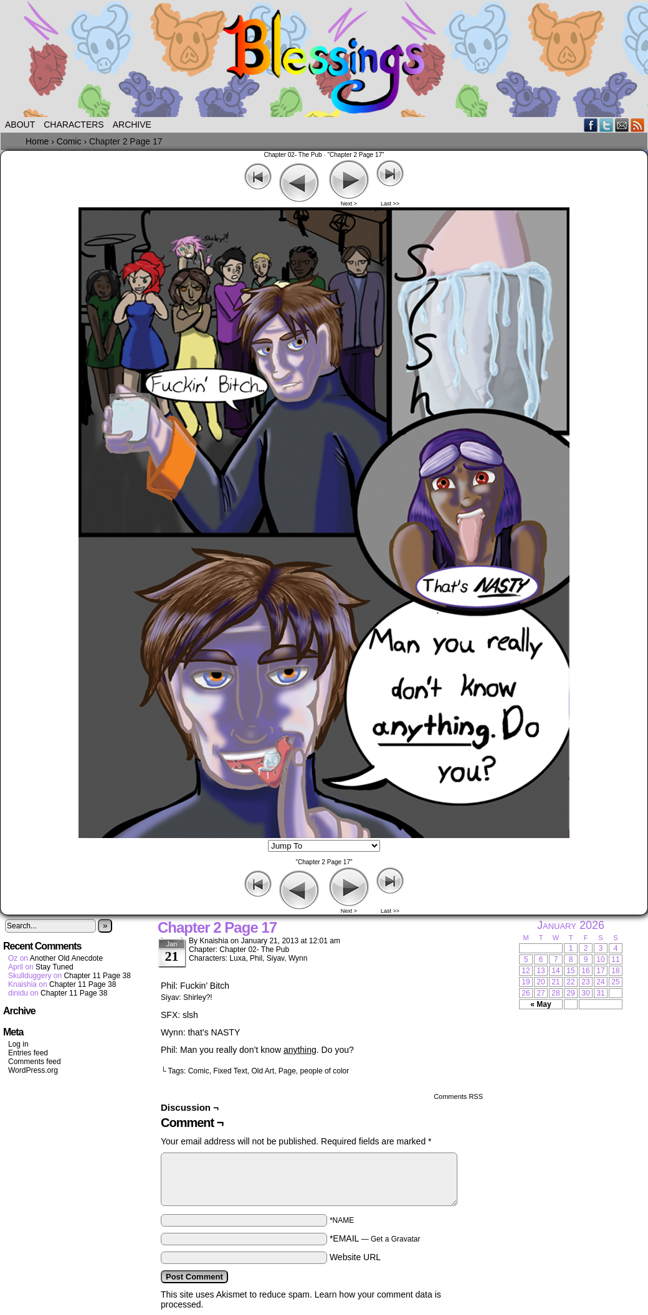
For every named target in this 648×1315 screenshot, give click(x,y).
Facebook (591, 125)
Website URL (355, 1257)
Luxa (237, 958)
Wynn (298, 958)
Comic (198, 1071)
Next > (349, 203)
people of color (325, 1071)
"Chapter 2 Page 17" (356, 154)
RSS (638, 125)
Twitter (606, 125)
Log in (18, 1044)
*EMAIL (375, 1238)
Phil (256, 958)
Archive (132, 125)
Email (622, 125)
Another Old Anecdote (66, 958)
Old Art (262, 1071)
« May (540, 1004)
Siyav (275, 958)
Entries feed (28, 1053)
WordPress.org (33, 1070)
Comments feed (34, 1061)
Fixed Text (230, 1071)
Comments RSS (458, 1096)
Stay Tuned (55, 967)
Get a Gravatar (395, 1239)
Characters (73, 125)
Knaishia (213, 940)
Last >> (390, 203)
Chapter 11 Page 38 (97, 975)
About (20, 125)
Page (287, 1071)
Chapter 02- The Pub (293, 154)
